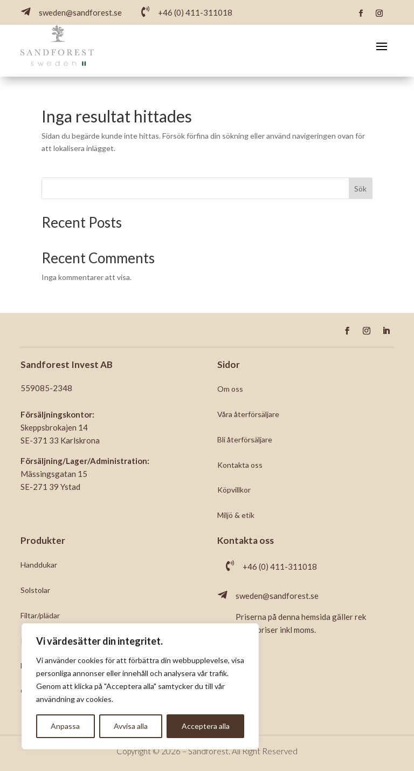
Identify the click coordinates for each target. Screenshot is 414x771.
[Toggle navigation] (381, 45)
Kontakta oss (240, 464)
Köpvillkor (234, 489)
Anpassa (65, 726)
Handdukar (38, 564)
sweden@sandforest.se (277, 596)
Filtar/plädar (40, 615)
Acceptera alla (206, 726)
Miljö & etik (235, 515)
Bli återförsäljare (244, 439)
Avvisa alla (131, 726)
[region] (140, 686)
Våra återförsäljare (248, 414)
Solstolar (35, 590)
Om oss (230, 388)
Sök (360, 188)
